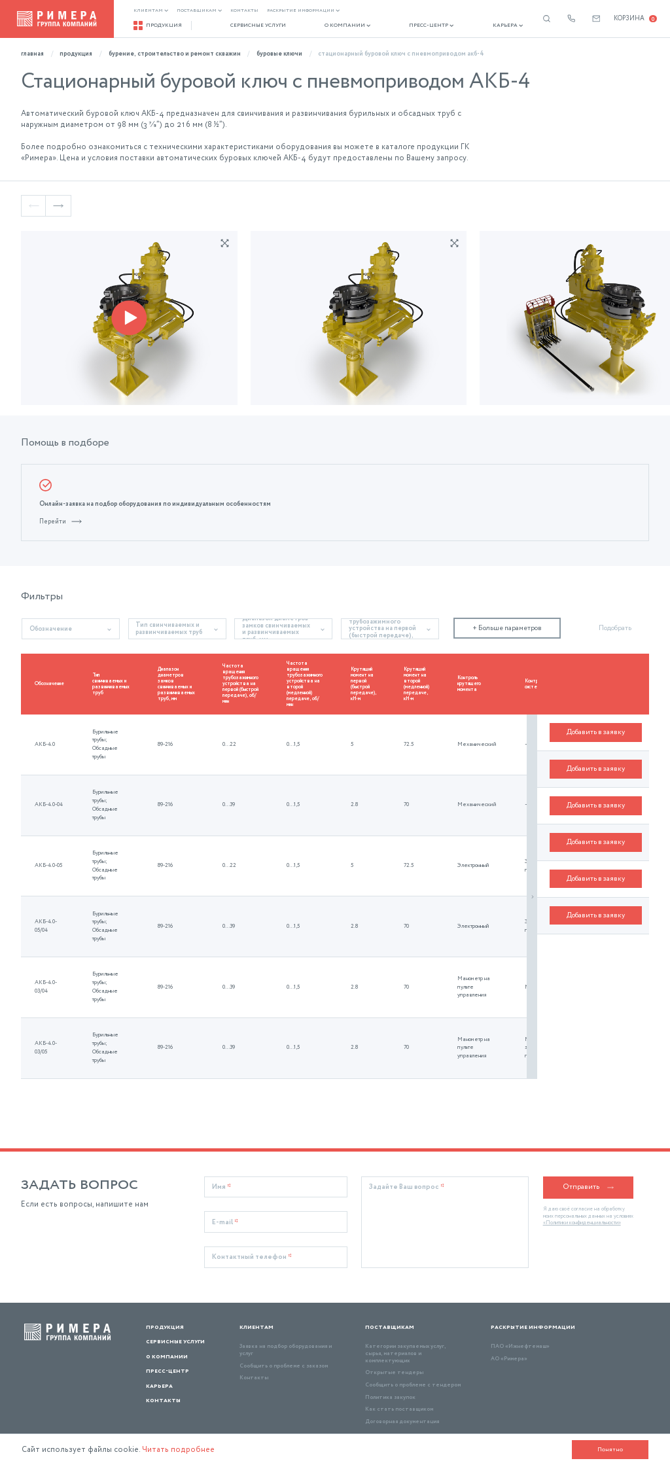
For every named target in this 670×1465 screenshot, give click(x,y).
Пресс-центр (409, 26)
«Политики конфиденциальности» (582, 1201)
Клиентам (152, 10)
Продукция (159, 25)
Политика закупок (390, 1375)
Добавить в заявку (596, 722)
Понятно (607, 1449)
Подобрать (615, 606)
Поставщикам (201, 10)
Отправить (587, 1165)
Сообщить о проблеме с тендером (413, 1363)
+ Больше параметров (507, 606)
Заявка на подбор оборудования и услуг (285, 1328)
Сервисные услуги (251, 26)
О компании (333, 26)
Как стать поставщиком (399, 1387)
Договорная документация (402, 1400)
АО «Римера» (509, 1337)
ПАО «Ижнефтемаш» (520, 1324)
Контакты (246, 10)
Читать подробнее (185, 1449)
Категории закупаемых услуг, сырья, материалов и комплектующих (405, 1331)
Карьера (478, 26)
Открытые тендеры (394, 1351)
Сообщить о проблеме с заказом (283, 1343)
